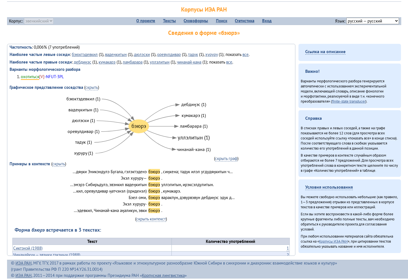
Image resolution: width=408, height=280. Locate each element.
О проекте (145, 20)
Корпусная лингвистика (163, 275)
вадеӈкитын (116, 54)
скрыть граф (226, 158)
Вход (267, 20)
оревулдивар (169, 54)
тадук (193, 54)
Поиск (221, 20)
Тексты (169, 20)
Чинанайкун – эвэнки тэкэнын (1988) (46, 255)
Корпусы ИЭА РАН (204, 9)
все (245, 54)
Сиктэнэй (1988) (28, 248)
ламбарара (132, 62)
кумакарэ (107, 62)
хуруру (211, 54)
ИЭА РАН (23, 263)
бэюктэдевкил (85, 54)
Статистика (244, 20)
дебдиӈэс (82, 62)
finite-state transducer (348, 101)
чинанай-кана (189, 62)
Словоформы (196, 20)
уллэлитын (160, 62)
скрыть (91, 87)
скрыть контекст (151, 219)
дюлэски (142, 54)
